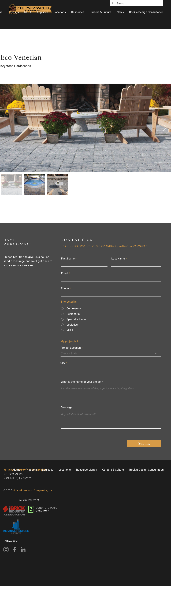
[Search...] (136, 3)
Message (66, 407)
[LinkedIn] (23, 549)
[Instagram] (6, 549)
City (62, 363)
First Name (68, 258)
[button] (13, 12)
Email (64, 273)
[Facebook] (14, 549)
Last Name (118, 258)
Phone (65, 288)
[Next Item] (165, 128)
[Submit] (144, 443)
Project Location (71, 347)
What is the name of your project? (82, 381)
